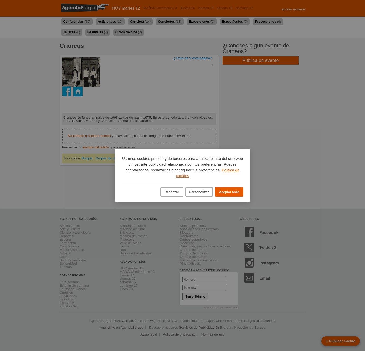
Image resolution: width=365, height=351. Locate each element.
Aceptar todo (229, 192)
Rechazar (172, 192)
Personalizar (199, 192)
